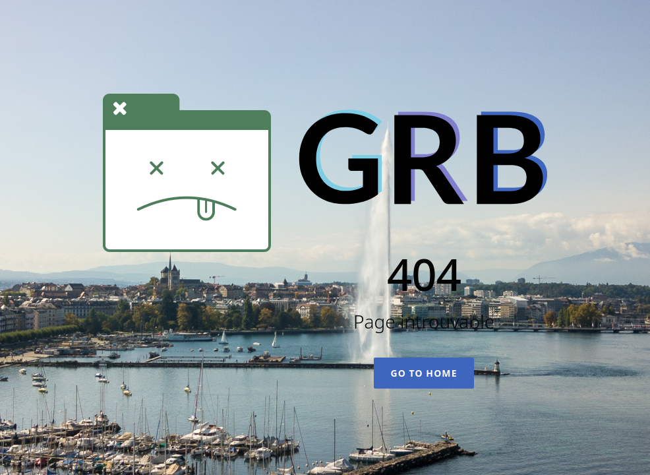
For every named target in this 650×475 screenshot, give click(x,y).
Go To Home (423, 373)
